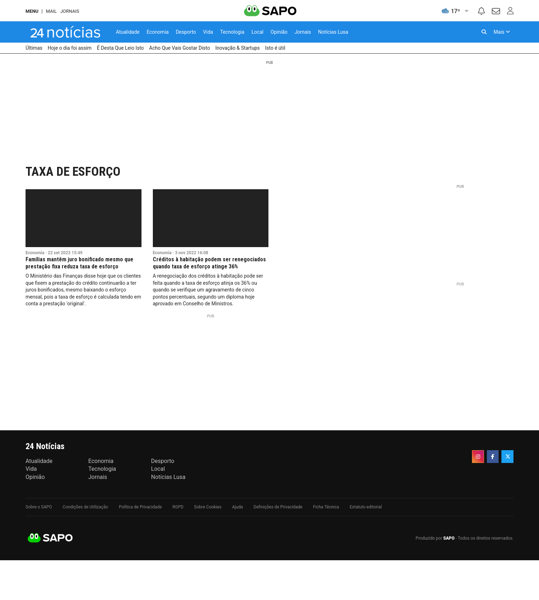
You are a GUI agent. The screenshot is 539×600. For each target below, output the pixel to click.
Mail (51, 11)
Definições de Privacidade (278, 506)
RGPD (177, 506)
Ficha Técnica (326, 506)
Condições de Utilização (85, 506)
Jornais (69, 11)
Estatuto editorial (366, 506)
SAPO (50, 538)
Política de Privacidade (140, 506)
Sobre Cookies (207, 506)
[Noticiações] (481, 12)
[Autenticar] (496, 12)
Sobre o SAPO (39, 506)
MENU (32, 11)
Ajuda (237, 506)
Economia (35, 252)
